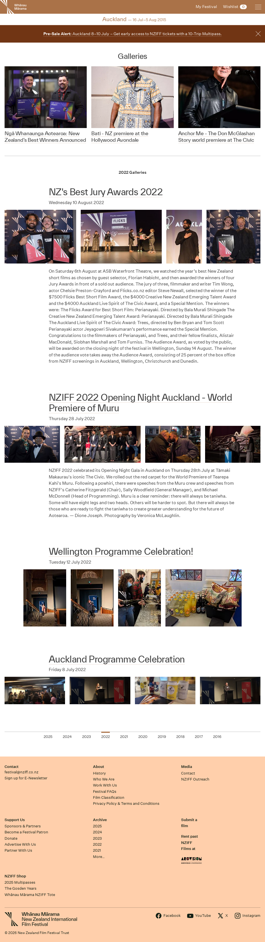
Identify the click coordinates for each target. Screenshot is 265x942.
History (99, 773)
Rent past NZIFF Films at (189, 842)
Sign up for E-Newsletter (26, 778)
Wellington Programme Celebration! (121, 551)
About (98, 766)
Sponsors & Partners (23, 826)
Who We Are (103, 779)
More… (99, 856)
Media (186, 766)
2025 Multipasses (20, 882)
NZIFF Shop (15, 876)
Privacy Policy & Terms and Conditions (126, 803)
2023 (97, 838)
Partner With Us (18, 850)
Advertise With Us (20, 844)
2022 (97, 844)
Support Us (15, 819)
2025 (97, 826)
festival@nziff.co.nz (22, 772)
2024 (97, 832)
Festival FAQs (104, 791)
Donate (11, 838)
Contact (12, 766)
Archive (100, 819)
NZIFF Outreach (195, 779)
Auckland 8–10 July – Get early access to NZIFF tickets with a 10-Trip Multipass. (132, 33)
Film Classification (108, 797)
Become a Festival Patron (26, 832)
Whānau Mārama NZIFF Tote (30, 894)
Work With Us (105, 785)
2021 (97, 850)
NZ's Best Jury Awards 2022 (106, 192)
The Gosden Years (21, 888)
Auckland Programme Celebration (117, 659)
